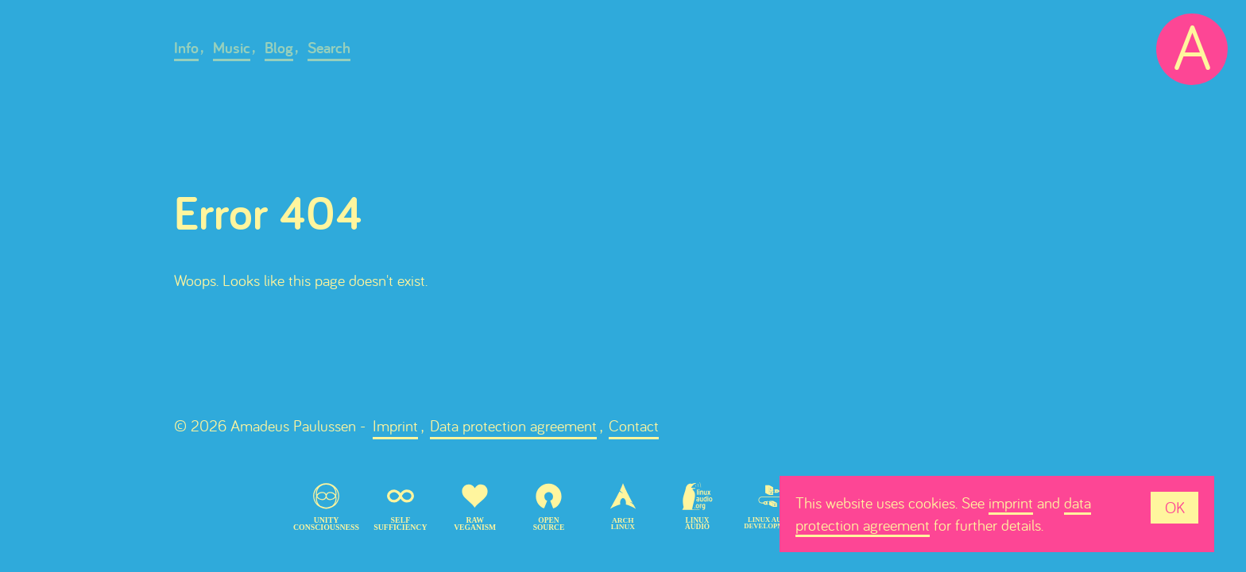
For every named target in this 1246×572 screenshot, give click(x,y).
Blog (279, 47)
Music (231, 47)
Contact (634, 425)
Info (186, 47)
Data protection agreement (513, 425)
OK (1175, 507)
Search (329, 47)
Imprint (395, 425)
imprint (1011, 502)
